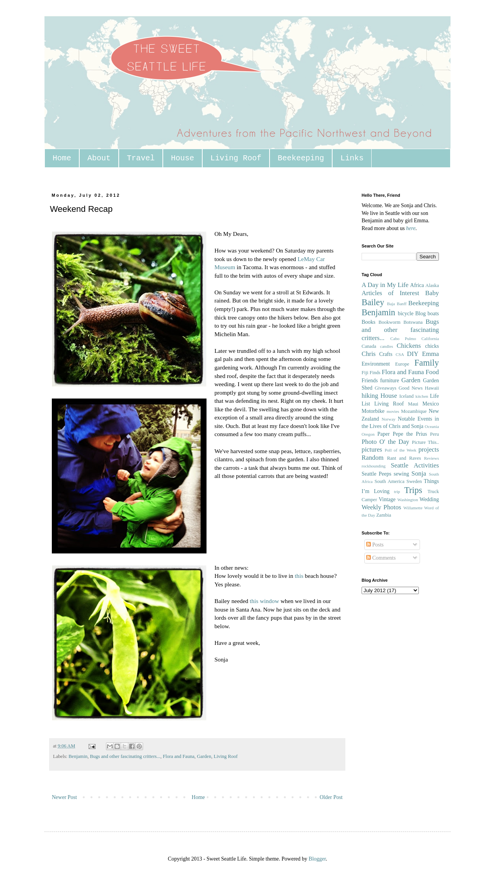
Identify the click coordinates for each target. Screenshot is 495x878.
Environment (376, 364)
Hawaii (432, 388)
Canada (369, 346)
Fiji (365, 372)
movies (393, 411)
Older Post (331, 797)
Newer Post (64, 797)
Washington (408, 499)
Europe (402, 364)
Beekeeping (301, 158)
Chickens (409, 345)
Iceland (406, 396)
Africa (417, 285)
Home (62, 158)
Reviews (431, 458)
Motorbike (373, 411)
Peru (434, 434)
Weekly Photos (381, 507)
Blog (420, 313)
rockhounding (374, 466)
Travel (141, 158)
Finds (375, 372)
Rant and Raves (404, 458)
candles (386, 346)
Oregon (368, 434)
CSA (400, 354)
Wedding (429, 499)
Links (352, 158)
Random (373, 457)
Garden (204, 756)
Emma (430, 353)
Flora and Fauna (179, 756)
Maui (413, 404)
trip (397, 491)
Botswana (413, 322)
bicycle (405, 313)
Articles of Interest (390, 293)
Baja (391, 303)
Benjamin (77, 756)
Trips (413, 490)
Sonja (418, 473)
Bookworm (390, 322)
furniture (389, 380)
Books (369, 322)
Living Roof (235, 158)
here (410, 228)
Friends (370, 380)
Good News (411, 388)
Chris (369, 353)
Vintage (387, 499)
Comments (381, 558)
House (182, 158)
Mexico (430, 404)
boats (433, 313)
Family (427, 363)
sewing (401, 474)
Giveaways (385, 388)
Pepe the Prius (410, 434)
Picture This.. (425, 442)
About (99, 158)
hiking (370, 395)
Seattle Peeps (376, 474)
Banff (401, 303)
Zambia (383, 515)
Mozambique (414, 411)
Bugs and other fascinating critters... (125, 756)
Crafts (385, 354)
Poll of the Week (400, 450)
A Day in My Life (385, 285)
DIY (412, 353)
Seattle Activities (415, 465)
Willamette (412, 507)
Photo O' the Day (385, 441)
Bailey (373, 302)
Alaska (432, 285)
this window (265, 601)
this (299, 575)
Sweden (414, 481)
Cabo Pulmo (403, 338)
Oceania (432, 426)
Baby (432, 293)
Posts (375, 545)
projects (428, 449)
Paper (383, 434)
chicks (432, 346)
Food (432, 372)
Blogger (317, 859)
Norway (389, 419)
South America (389, 481)
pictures (372, 449)
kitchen (421, 396)
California (430, 338)
